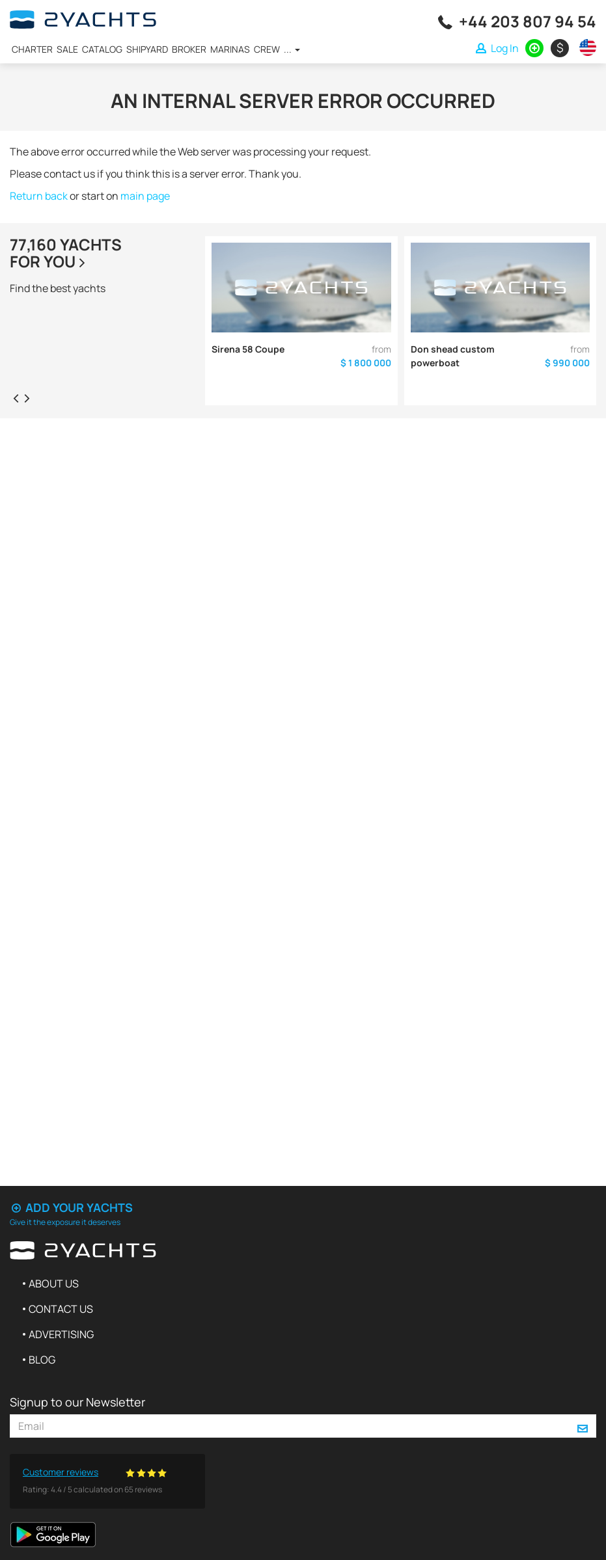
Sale (67, 49)
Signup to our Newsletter (77, 1402)
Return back (39, 196)
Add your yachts (71, 1207)
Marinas (230, 49)
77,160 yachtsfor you (66, 253)
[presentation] (15, 397)
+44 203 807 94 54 (527, 21)
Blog (42, 1359)
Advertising (61, 1334)
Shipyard (147, 49)
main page (145, 196)
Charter (32, 49)
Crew (267, 49)
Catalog (102, 49)
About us (54, 1283)
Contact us (61, 1309)
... (292, 49)
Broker (189, 49)
